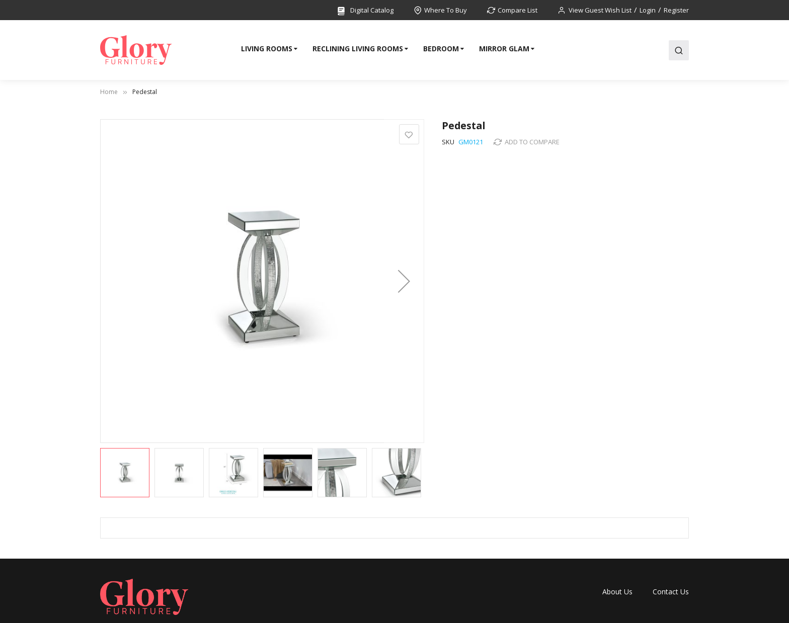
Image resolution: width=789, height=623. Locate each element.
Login (648, 10)
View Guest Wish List (600, 10)
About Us (617, 591)
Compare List (517, 10)
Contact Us (671, 591)
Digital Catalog (364, 11)
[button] (404, 281)
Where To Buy (445, 10)
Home (109, 91)
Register (676, 10)
